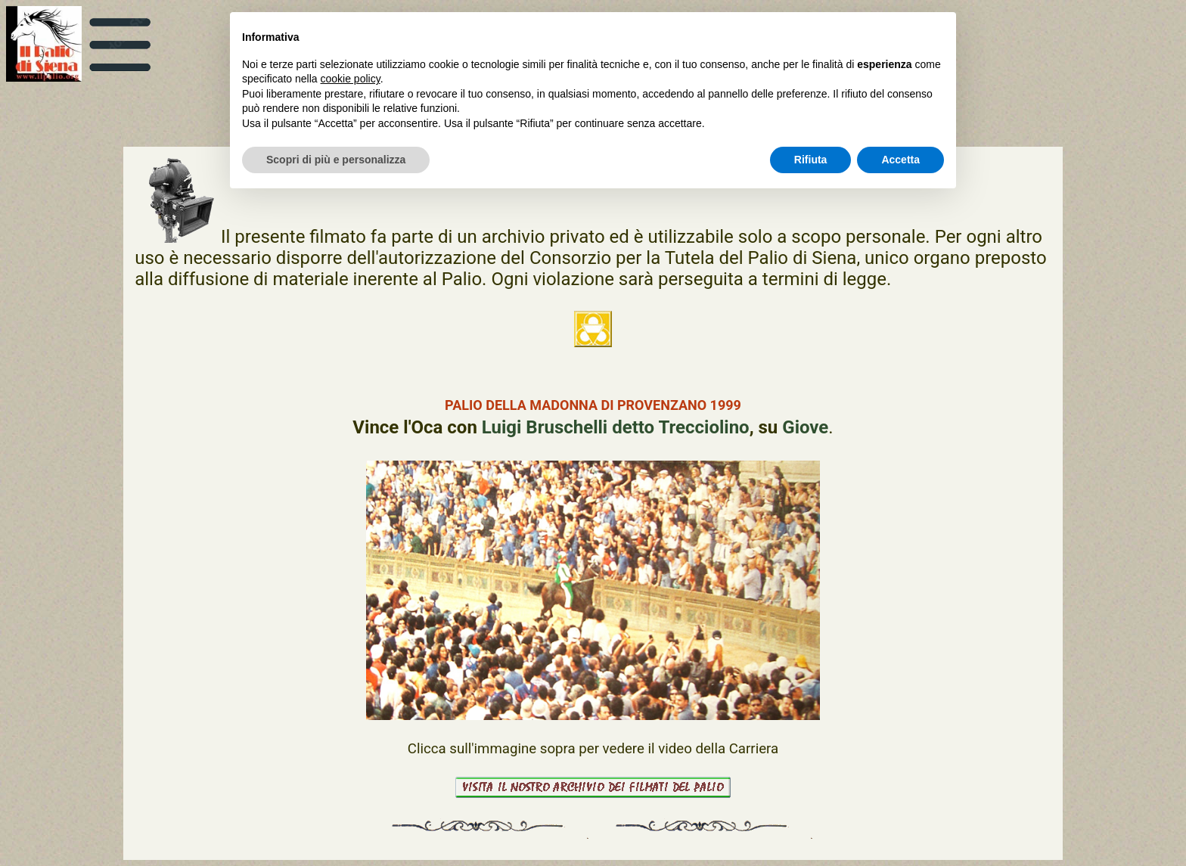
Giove (805, 427)
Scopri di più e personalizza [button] (335, 160)
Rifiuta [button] (810, 160)
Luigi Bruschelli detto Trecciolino (616, 427)
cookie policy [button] (350, 79)
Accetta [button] (900, 160)
